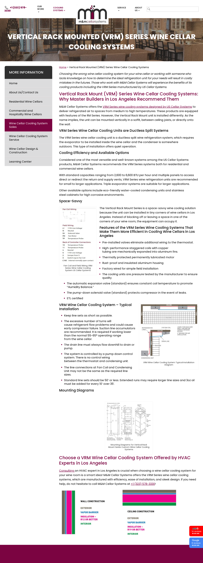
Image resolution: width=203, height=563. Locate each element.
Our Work (40, 8)
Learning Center (20, 162)
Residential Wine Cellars (25, 102)
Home (13, 83)
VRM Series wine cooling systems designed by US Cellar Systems (147, 107)
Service (121, 7)
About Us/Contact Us (23, 92)
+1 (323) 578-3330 (15, 9)
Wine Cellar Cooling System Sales (28, 125)
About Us (138, 9)
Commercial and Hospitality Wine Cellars (25, 112)
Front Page (92, 14)
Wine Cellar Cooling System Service (28, 138)
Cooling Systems (58, 9)
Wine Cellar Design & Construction (23, 150)
